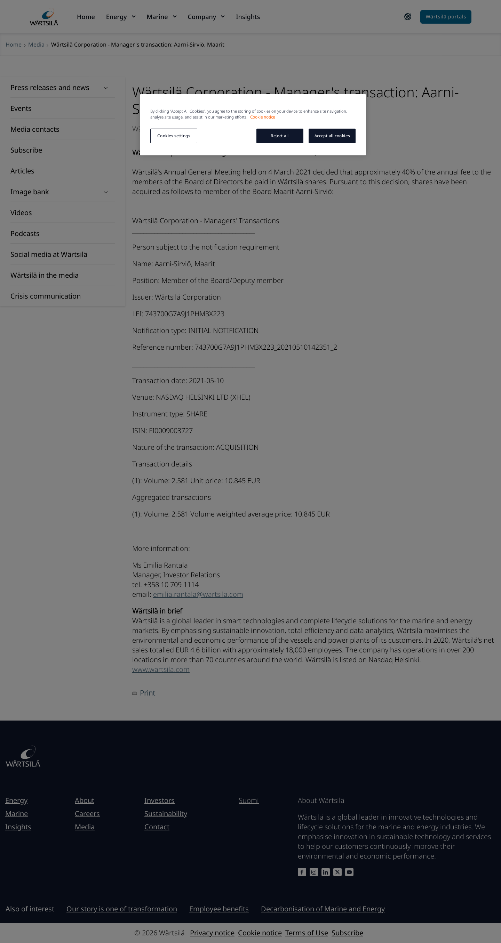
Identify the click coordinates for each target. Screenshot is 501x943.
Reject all (280, 135)
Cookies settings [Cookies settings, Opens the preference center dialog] (173, 135)
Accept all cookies (332, 135)
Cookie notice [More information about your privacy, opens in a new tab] (262, 117)
